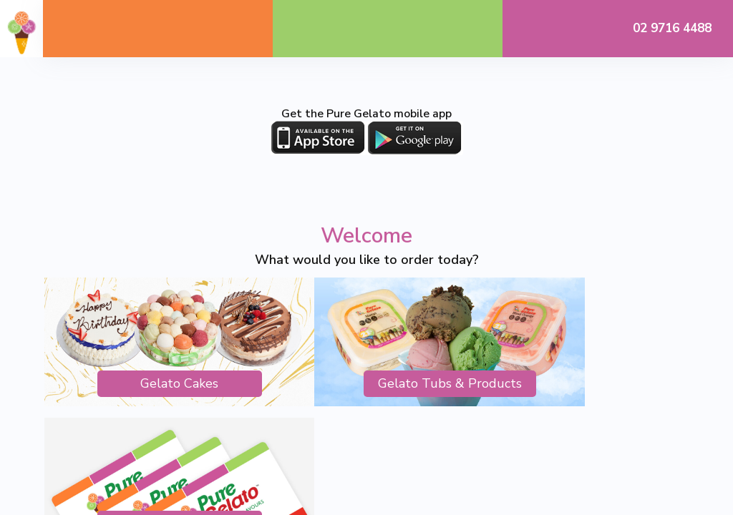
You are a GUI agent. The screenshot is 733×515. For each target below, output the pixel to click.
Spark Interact (505, 440)
